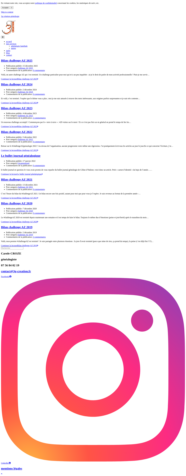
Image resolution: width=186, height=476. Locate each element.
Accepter (5, 8)
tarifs (8, 51)
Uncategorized (23, 163)
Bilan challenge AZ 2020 (16, 203)
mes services (11, 44)
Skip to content (7, 12)
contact (9, 55)
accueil (9, 41)
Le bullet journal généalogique (21, 155)
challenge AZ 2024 (25, 92)
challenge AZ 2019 (25, 235)
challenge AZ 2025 (25, 68)
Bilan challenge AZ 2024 (16, 84)
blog (8, 53)
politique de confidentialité (46, 3)
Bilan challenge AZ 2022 (16, 131)
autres (13, 48)
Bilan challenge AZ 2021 (16, 179)
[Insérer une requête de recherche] (12, 248)
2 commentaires (39, 118)
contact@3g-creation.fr (16, 271)
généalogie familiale (19, 46)
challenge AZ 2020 (25, 211)
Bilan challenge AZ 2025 (16, 60)
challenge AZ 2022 (25, 139)
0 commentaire (39, 70)
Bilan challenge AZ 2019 (16, 227)
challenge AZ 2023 (25, 116)
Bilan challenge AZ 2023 (16, 108)
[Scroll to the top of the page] (1, 474)
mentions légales (11, 468)
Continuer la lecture (19, 79)
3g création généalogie (10, 16)
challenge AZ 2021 (25, 187)
